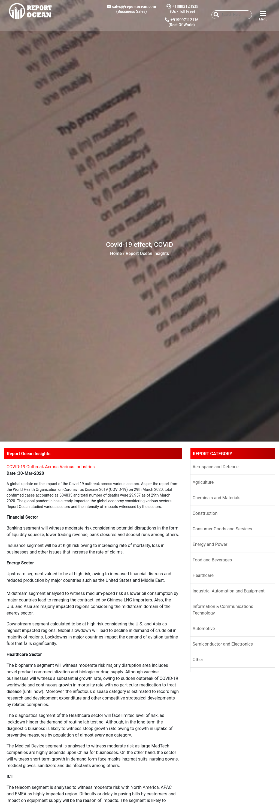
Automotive (204, 628)
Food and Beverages (212, 559)
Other (198, 659)
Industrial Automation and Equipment (229, 591)
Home (116, 253)
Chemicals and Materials (217, 497)
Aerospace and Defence (216, 466)
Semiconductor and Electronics (223, 644)
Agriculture (203, 482)
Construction (205, 513)
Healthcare (203, 575)
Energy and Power (210, 544)
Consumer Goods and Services (222, 528)
